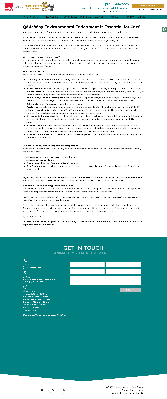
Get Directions (156, 9)
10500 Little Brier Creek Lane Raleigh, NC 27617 (39, 280)
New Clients (51, 17)
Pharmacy (130, 17)
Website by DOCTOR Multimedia (127, 393)
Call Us (140, 9)
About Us (35, 17)
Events (141, 17)
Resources (98, 17)
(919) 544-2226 (117, 4)
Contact (114, 17)
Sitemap (125, 390)
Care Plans (85, 17)
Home (25, 17)
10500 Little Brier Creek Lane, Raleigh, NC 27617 (104, 8)
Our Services (70, 17)
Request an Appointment (147, 6)
